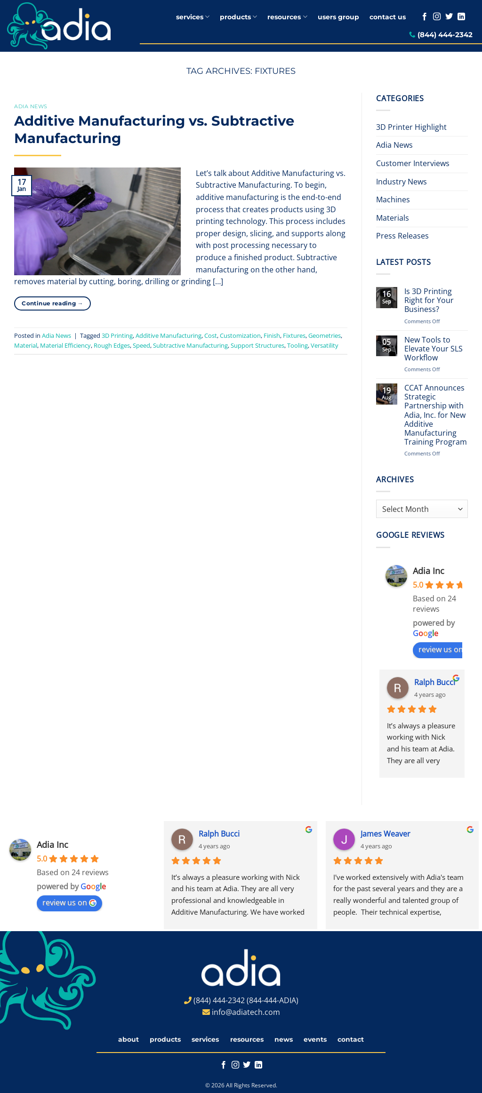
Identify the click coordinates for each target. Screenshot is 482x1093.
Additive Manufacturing (168, 335)
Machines (393, 199)
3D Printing (117, 335)
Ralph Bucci (434, 682)
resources (287, 16)
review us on (445, 649)
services (192, 16)
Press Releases (402, 236)
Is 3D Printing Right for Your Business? (429, 300)
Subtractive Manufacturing (190, 345)
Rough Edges (112, 345)
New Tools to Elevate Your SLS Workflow (433, 349)
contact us (388, 17)
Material (25, 345)
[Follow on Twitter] (449, 17)
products (238, 16)
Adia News (31, 106)
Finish (272, 335)
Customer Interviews (413, 163)
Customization (240, 335)
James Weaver (385, 834)
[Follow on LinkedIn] (461, 17)
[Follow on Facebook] (424, 17)
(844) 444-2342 (445, 35)
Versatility (324, 345)
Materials (392, 218)
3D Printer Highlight (411, 127)
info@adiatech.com (246, 1012)
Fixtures (294, 335)
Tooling (297, 345)
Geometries (324, 335)
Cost (210, 335)
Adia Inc (428, 570)
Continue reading (52, 303)
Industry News (401, 181)
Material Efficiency (65, 345)
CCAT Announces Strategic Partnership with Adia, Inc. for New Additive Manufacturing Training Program (435, 415)
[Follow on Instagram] (437, 17)
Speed (141, 345)
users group (338, 17)
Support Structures (257, 345)
